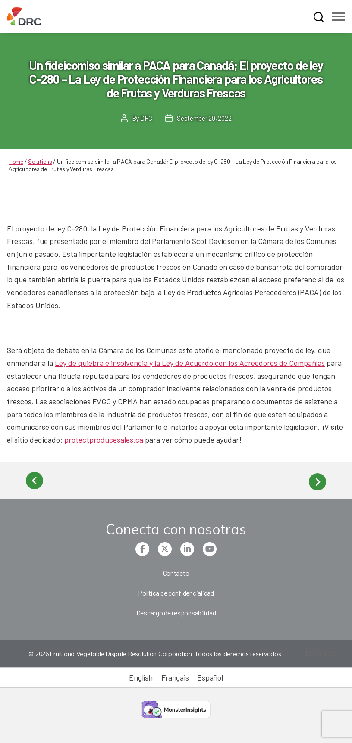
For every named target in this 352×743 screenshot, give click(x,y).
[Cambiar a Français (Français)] (175, 675)
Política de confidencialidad (176, 590)
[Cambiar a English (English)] (141, 675)
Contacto (176, 570)
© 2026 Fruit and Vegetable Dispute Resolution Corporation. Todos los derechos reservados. (154, 652)
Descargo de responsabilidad (176, 610)
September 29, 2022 (204, 118)
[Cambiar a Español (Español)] (210, 675)
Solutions (40, 161)
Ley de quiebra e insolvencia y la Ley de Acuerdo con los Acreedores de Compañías (190, 363)
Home (16, 161)
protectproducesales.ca (103, 439)
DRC (146, 118)
